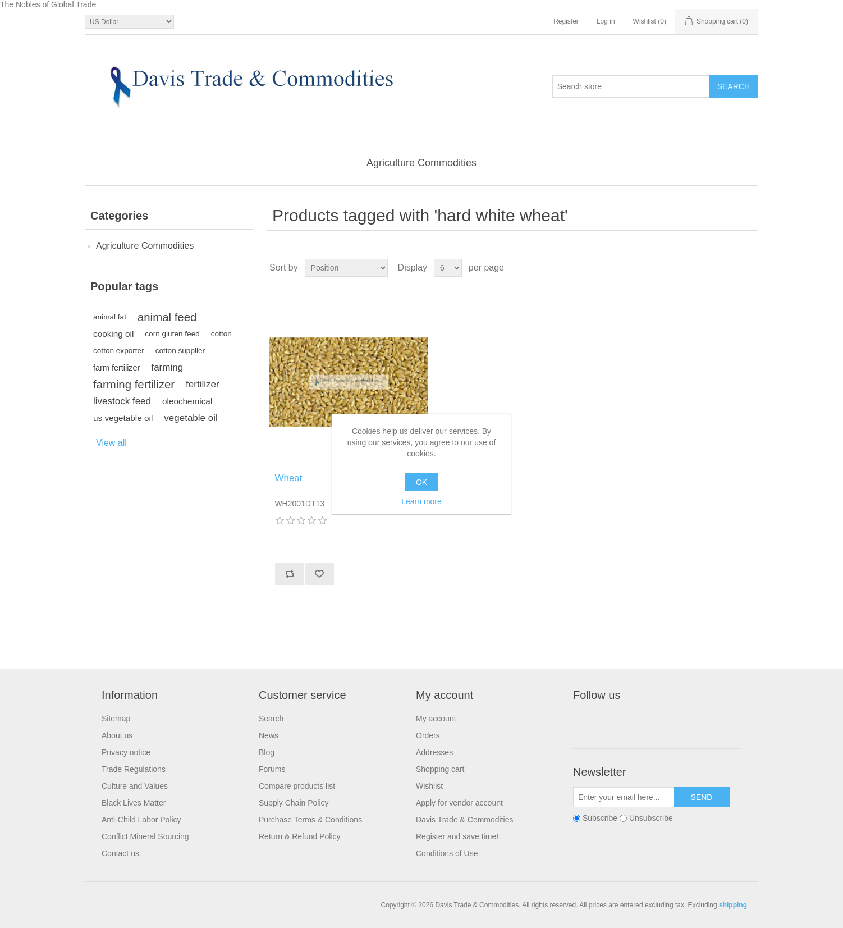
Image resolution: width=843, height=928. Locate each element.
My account (436, 718)
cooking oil (113, 334)
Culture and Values (135, 785)
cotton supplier (180, 350)
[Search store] (630, 86)
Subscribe (600, 818)
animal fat (109, 317)
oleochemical (187, 401)
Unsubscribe (651, 818)
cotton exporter (118, 350)
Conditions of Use (447, 853)
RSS (637, 721)
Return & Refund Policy (300, 836)
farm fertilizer (116, 367)
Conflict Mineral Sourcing (145, 836)
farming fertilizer (134, 384)
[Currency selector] (129, 22)
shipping (733, 905)
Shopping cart (440, 769)
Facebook (583, 721)
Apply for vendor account (459, 802)
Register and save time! (457, 836)
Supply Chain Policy (294, 802)
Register (566, 21)
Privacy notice (126, 752)
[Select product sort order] (346, 268)
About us (117, 735)
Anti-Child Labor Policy (141, 819)
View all (111, 442)
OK (421, 482)
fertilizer (202, 384)
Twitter (610, 721)
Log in (606, 21)
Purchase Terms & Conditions (310, 819)
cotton (221, 334)
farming (167, 367)
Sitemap (116, 718)
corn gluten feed (172, 334)
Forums (272, 769)
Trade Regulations (134, 769)
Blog (266, 752)
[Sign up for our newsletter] (623, 797)
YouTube (664, 721)
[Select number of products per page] (448, 268)
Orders (428, 735)
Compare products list (297, 785)
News (268, 735)
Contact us (120, 853)
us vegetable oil (123, 418)
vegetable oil (190, 418)
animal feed (167, 317)
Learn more (421, 501)
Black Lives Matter (134, 802)
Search (271, 718)
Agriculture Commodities (421, 162)
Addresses (434, 752)
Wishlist (429, 785)
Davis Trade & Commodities (465, 819)
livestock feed (122, 401)
